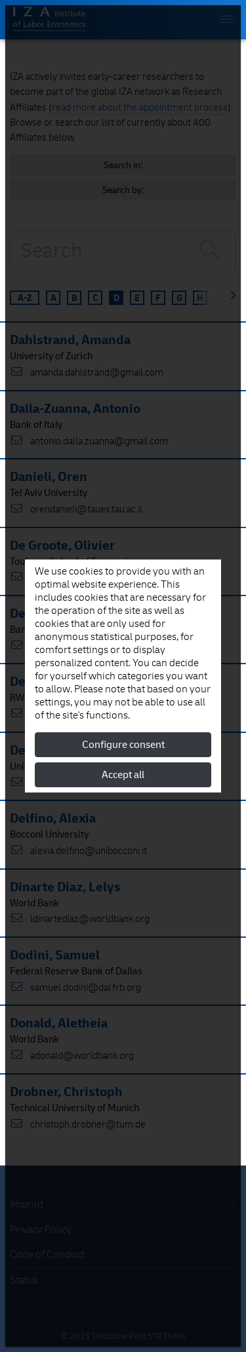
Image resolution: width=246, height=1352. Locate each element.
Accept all (123, 774)
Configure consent (123, 744)
